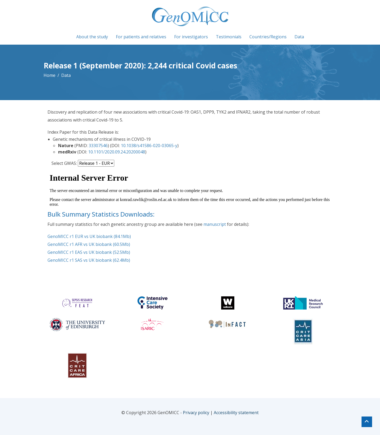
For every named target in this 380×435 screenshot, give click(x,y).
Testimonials (228, 37)
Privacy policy (196, 412)
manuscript (214, 224)
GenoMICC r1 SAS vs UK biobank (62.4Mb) (89, 260)
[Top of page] (367, 422)
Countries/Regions (268, 37)
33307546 (98, 145)
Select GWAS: (64, 163)
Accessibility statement (236, 412)
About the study (92, 37)
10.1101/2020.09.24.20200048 (116, 152)
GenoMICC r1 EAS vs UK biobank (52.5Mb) (89, 252)
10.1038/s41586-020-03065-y (149, 145)
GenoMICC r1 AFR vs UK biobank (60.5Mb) (89, 244)
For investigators (191, 37)
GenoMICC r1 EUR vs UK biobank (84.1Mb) (89, 236)
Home (49, 75)
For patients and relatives (141, 37)
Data (299, 37)
